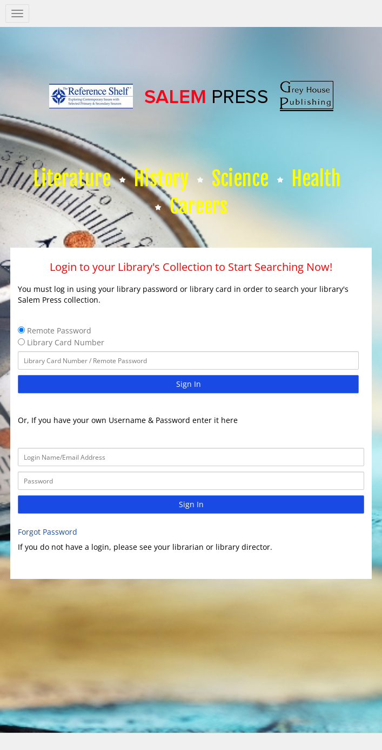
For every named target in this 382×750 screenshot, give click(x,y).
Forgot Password (47, 532)
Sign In (188, 384)
